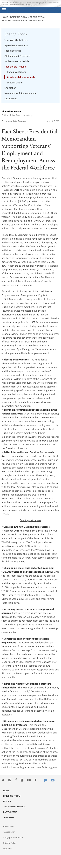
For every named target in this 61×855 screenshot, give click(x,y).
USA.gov (7, 848)
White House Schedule (16, 61)
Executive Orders (16, 72)
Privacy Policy (9, 843)
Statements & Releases (17, 56)
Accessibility (9, 832)
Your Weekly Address (15, 40)
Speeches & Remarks (16, 45)
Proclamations (14, 82)
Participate (10, 812)
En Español (8, 826)
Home (5, 17)
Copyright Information (13, 837)
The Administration (14, 806)
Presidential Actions (15, 66)
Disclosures (10, 98)
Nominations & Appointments (20, 93)
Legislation (10, 87)
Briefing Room (18, 17)
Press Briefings (12, 50)
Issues (7, 801)
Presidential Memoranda (28, 20)
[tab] (4, 10)
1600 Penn (8, 817)
